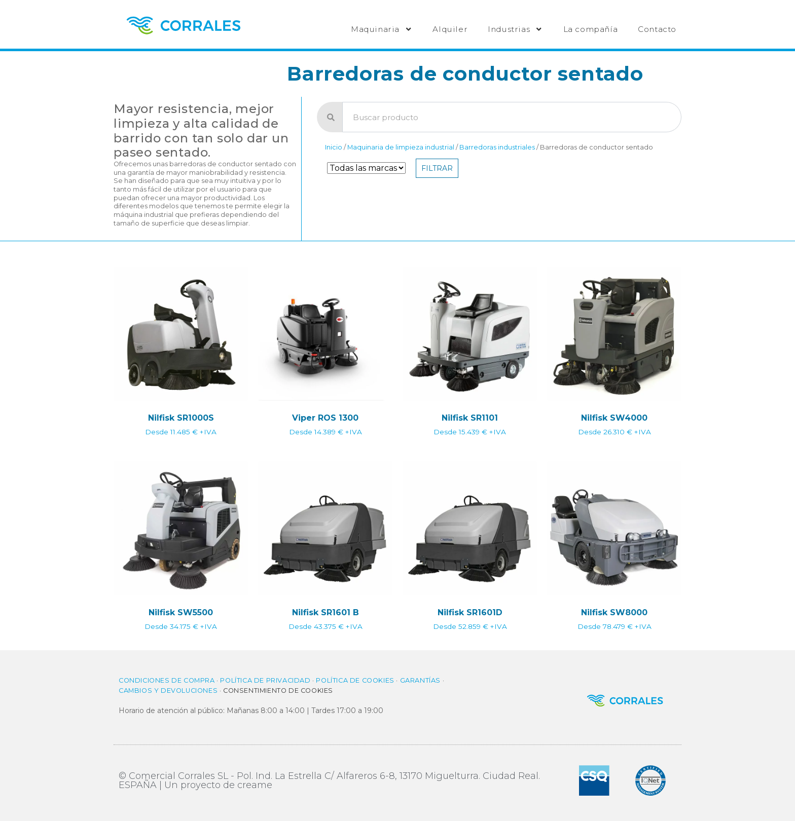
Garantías (420, 680)
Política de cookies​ (355, 680)
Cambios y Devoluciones (168, 690)
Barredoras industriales (497, 147)
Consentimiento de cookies (278, 690)
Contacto (657, 29)
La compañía (590, 29)
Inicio (333, 147)
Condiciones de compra (167, 680)
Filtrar (437, 168)
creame (254, 785)
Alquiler (449, 29)
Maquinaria (381, 29)
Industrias (515, 29)
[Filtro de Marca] (366, 168)
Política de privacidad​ (265, 680)
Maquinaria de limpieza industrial (400, 147)
